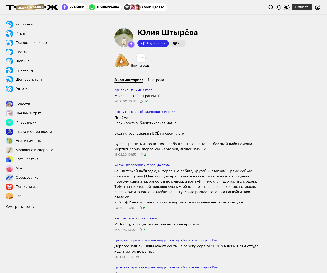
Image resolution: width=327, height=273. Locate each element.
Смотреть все (20, 207)
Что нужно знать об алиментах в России (144, 112)
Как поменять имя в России (135, 90)
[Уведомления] (279, 7)
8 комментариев (128, 80)
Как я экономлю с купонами (135, 218)
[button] (131, 44)
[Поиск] (271, 7)
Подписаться (153, 43)
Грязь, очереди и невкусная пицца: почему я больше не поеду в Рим (166, 240)
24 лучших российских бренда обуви (142, 165)
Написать (302, 7)
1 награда (156, 80)
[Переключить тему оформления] (287, 7)
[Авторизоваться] (317, 7)
